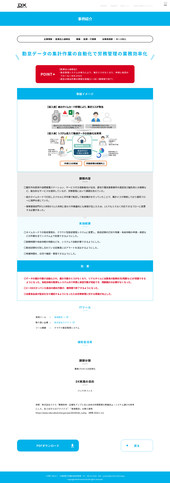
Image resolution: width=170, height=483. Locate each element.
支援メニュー (125, 6)
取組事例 (114, 6)
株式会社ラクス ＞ (63, 322)
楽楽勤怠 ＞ (59, 317)
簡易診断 (104, 6)
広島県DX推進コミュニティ (143, 6)
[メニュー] (165, 3)
